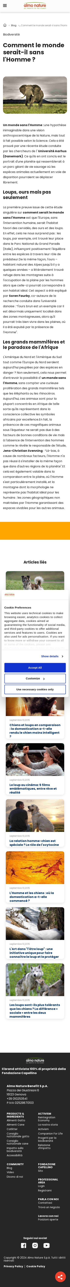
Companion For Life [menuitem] (50, 1133)
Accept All (35, 667)
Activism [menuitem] (43, 1129)
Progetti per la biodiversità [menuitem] (47, 1139)
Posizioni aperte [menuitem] (48, 1219)
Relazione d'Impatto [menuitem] (44, 1146)
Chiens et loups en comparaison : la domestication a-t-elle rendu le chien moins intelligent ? (35, 731)
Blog (13, 25)
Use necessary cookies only (35, 689)
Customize (35, 678)
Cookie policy (19, 648)
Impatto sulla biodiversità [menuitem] (15, 1149)
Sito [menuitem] (40, 1171)
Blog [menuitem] (9, 1168)
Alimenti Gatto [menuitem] (16, 1120)
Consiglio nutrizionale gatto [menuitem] (18, 1135)
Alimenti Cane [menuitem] (15, 1124)
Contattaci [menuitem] (45, 1203)
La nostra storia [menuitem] (48, 1124)
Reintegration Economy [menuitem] (46, 1119)
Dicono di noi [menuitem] (15, 1177)
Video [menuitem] (10, 1172)
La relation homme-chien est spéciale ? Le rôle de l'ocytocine (34, 843)
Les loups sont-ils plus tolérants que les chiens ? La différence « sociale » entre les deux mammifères (35, 1011)
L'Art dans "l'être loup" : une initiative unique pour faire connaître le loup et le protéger (34, 953)
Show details (50, 656)
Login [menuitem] (41, 1186)
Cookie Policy (35, 1266)
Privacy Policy (13, 1266)
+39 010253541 (17, 1099)
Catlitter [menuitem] (12, 1129)
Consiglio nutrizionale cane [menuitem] (17, 1142)
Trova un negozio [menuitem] (49, 1207)
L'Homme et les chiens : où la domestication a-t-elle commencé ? (32, 897)
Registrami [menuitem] (45, 1190)
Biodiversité (11, 34)
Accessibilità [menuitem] (14, 1155)
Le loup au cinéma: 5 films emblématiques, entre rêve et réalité (33, 789)
